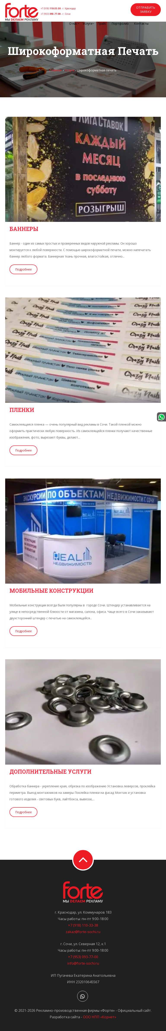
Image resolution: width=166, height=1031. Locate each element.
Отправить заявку (145, 9)
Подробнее (23, 269)
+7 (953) (55, 13)
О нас (73, 23)
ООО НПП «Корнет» (99, 1017)
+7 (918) (58, 8)
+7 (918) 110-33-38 (83, 925)
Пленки (22, 409)
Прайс (101, 23)
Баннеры (24, 228)
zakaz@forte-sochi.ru (83, 931)
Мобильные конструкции (51, 590)
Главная (55, 70)
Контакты (141, 23)
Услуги (87, 23)
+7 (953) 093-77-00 (83, 956)
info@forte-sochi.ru (83, 963)
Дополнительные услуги (50, 771)
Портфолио (120, 23)
